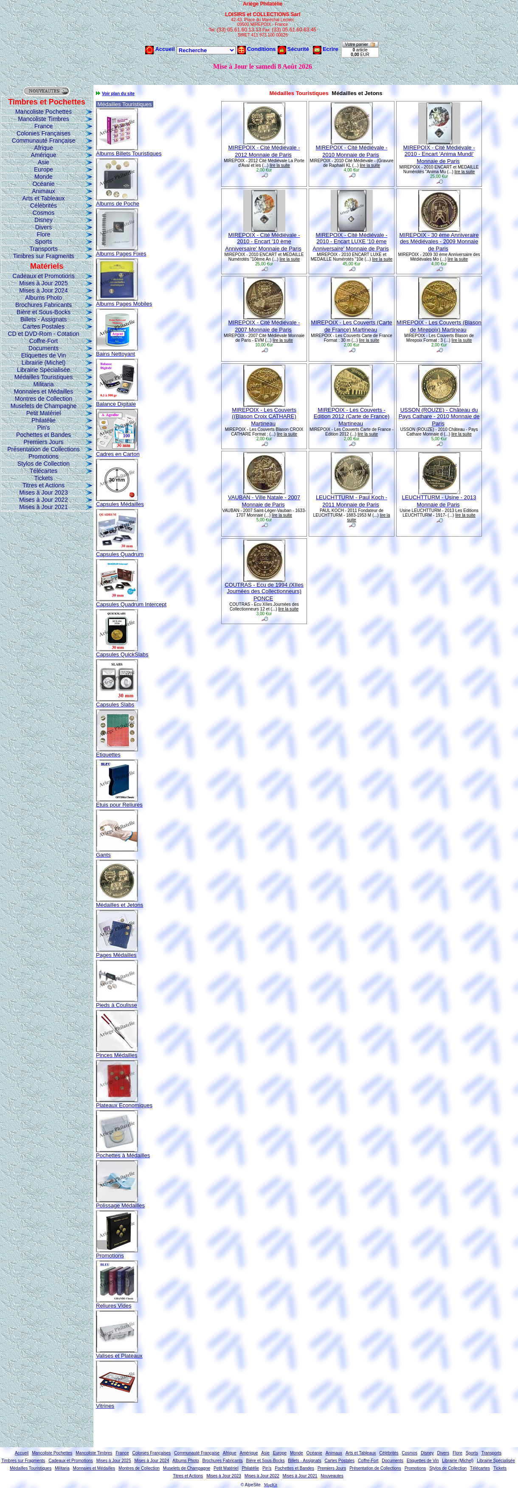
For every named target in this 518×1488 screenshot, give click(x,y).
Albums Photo (43, 297)
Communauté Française (43, 140)
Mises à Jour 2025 (43, 283)
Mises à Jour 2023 (43, 492)
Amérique (43, 155)
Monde (43, 176)
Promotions (43, 456)
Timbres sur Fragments (43, 256)
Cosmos (43, 212)
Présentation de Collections (43, 449)
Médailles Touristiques (43, 377)
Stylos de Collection (43, 463)
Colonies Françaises (43, 133)
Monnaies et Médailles (43, 391)
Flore (44, 234)
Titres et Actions (44, 485)
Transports (43, 248)
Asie (43, 162)
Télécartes (43, 470)
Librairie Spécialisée (43, 369)
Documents (43, 348)
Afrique (43, 147)
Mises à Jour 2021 (43, 507)
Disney (43, 220)
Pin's (43, 427)
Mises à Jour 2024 (43, 290)
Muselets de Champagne (44, 405)
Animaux (43, 191)
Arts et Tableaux (43, 198)
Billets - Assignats (43, 319)
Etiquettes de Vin (43, 355)
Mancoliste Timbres (43, 118)
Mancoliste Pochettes (43, 111)
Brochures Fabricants (43, 304)
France (43, 126)
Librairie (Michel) (43, 362)
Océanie (43, 183)
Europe (43, 169)
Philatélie (43, 420)
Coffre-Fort (43, 341)
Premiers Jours (43, 442)
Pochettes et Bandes (43, 434)
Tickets (43, 478)
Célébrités (43, 205)
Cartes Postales (44, 326)
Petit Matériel (43, 413)
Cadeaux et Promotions (43, 276)
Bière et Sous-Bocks (43, 312)
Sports (43, 241)
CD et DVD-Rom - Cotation (43, 333)
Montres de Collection (43, 398)
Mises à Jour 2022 (43, 499)
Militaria (43, 384)
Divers (43, 227)
